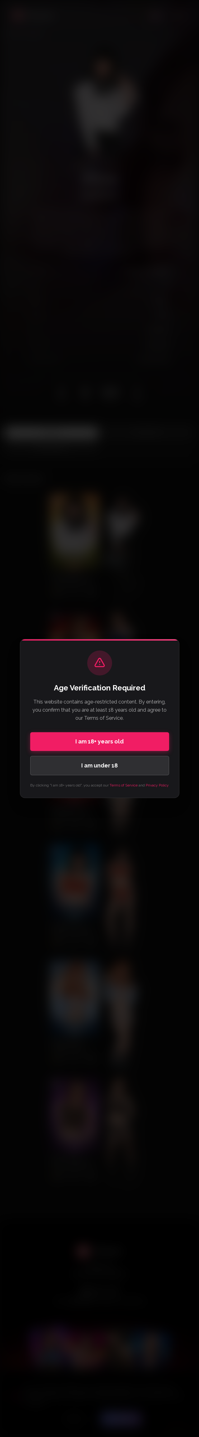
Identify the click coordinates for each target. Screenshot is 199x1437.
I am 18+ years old (99, 741)
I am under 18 (99, 765)
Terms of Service (124, 785)
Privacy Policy (157, 785)
